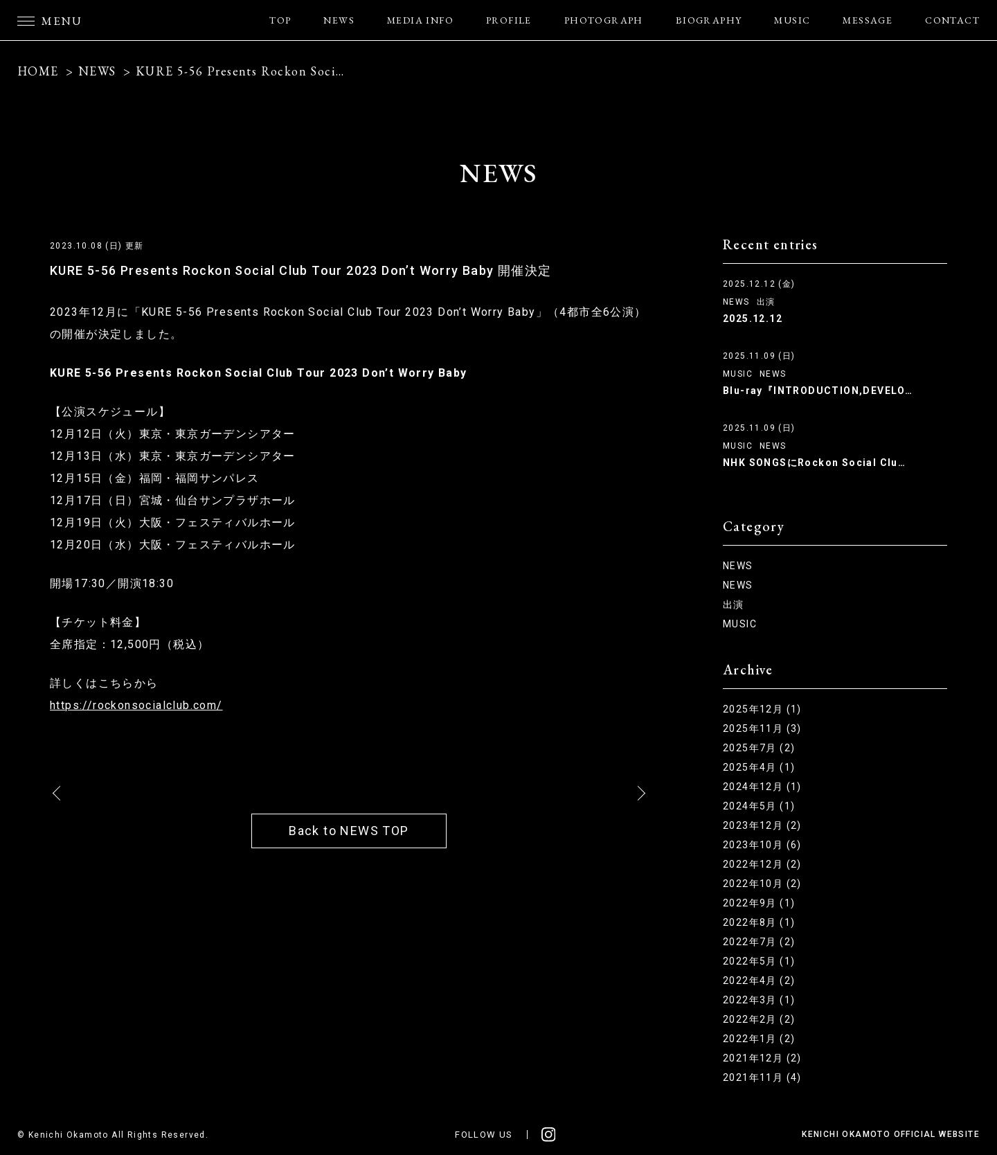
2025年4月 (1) (759, 767)
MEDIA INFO (420, 20)
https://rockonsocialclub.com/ (136, 705)
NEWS (338, 20)
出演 (766, 302)
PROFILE (509, 20)
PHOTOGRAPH (603, 20)
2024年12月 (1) (762, 786)
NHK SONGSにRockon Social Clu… (814, 462)
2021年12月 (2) (762, 1058)
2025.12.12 (752, 318)
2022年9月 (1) (759, 902)
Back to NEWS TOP (348, 830)
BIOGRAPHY (709, 20)
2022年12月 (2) (762, 864)
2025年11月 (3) (762, 728)
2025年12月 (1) (762, 709)
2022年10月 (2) (762, 883)
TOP (280, 20)
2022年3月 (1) (759, 999)
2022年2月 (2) (759, 1019)
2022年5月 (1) (759, 961)
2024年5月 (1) (759, 806)
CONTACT (952, 20)
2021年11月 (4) (762, 1077)
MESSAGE (867, 20)
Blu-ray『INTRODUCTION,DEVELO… (818, 390)
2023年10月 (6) (762, 844)
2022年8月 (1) (759, 922)
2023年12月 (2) (762, 825)
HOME (38, 71)
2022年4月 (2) (759, 980)
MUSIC (792, 20)
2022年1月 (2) (759, 1038)
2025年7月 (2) (759, 747)
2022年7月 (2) (759, 941)
